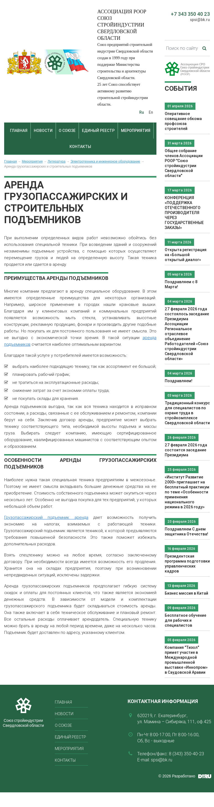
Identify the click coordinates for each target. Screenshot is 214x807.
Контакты (80, 146)
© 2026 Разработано (176, 776)
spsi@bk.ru (200, 19)
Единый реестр (98, 130)
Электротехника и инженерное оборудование (105, 161)
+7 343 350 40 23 (190, 14)
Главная (18, 130)
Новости (43, 130)
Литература (57, 161)
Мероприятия (135, 130)
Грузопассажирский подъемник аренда (46, 517)
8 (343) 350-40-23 (186, 753)
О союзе (67, 130)
